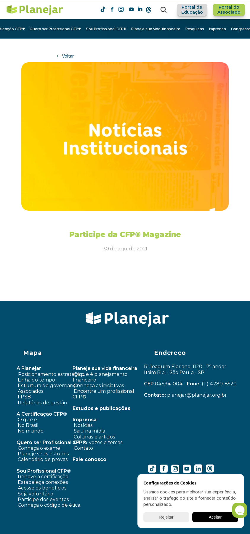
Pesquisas (194, 28)
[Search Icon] (163, 10)
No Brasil (28, 425)
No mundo (31, 431)
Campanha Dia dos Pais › (199, 297)
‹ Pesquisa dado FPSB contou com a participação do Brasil (91, 297)
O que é (27, 419)
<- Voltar (65, 56)
